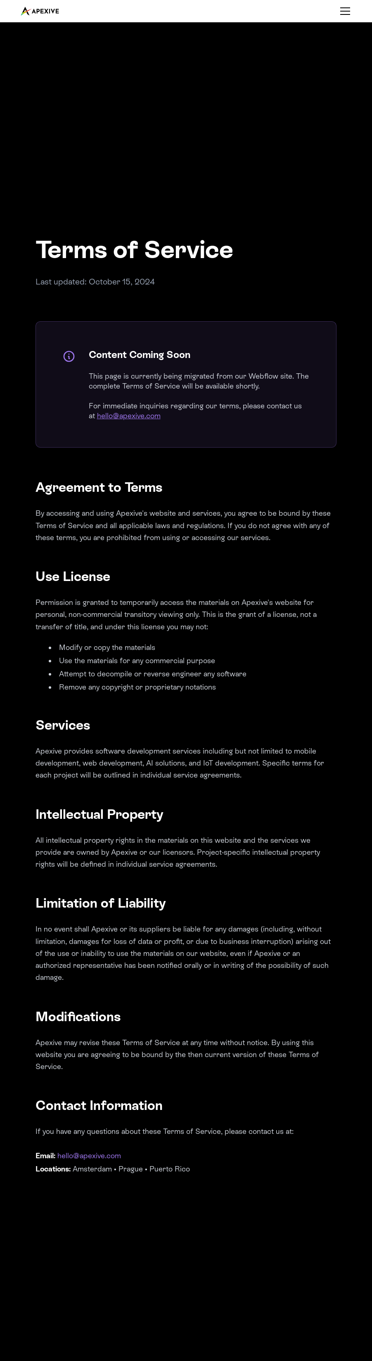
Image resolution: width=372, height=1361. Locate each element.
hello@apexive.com (129, 415)
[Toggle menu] (345, 11)
